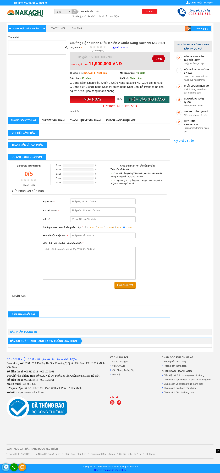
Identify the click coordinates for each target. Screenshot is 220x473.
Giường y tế (79, 16)
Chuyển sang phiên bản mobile (110, 470)
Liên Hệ (116, 374)
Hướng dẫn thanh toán (175, 366)
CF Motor (150, 454)
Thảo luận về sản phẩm (85, 120)
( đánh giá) (98, 50)
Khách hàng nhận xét (120, 120)
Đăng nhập (196, 2)
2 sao (100, 227)
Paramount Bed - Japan (103, 454)
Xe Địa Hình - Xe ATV (130, 454)
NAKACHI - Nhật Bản (19, 454)
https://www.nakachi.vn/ (31, 392)
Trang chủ (13, 37)
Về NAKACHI (118, 366)
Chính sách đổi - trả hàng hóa (179, 392)
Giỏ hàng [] (197, 28)
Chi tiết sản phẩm (53, 120)
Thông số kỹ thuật (23, 120)
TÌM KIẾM (149, 11)
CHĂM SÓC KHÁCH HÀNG (177, 357)
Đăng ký (208, 2)
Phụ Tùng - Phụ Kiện (75, 454)
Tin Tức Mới (58, 28)
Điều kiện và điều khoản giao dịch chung (184, 375)
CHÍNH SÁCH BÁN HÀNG (177, 371)
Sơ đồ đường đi (120, 361)
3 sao (110, 227)
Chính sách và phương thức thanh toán (184, 384)
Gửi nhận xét (125, 285)
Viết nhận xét (121, 47)
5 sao (129, 227)
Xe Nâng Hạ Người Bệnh (47, 454)
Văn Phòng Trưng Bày (123, 370)
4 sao (119, 227)
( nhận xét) (29, 185)
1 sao (91, 227)
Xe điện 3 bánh (95, 16)
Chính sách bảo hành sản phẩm (180, 388)
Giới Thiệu (77, 28)
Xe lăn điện (112, 16)
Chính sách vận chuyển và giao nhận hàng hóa (187, 379)
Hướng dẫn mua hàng (175, 361)
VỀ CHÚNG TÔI (119, 357)
